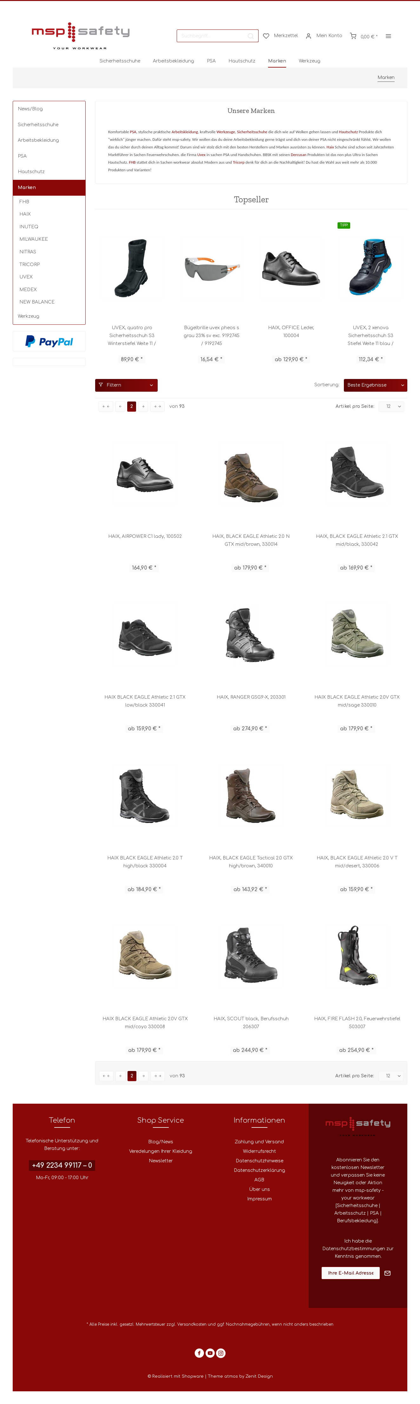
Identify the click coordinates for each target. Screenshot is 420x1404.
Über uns (259, 1189)
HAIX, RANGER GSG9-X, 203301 (251, 697)
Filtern (110, 385)
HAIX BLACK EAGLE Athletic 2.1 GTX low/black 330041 (145, 701)
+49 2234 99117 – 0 (62, 1165)
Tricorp (239, 162)
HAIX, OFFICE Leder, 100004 (291, 331)
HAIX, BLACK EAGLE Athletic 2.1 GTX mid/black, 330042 (357, 540)
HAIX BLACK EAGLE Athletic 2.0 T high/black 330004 (145, 862)
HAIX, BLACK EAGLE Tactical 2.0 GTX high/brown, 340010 (251, 862)
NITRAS (27, 252)
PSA (22, 156)
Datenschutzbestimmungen (353, 1248)
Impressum (259, 1199)
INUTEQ (28, 227)
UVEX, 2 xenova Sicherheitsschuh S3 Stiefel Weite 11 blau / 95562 (371, 336)
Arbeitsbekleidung (38, 140)
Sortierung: (326, 384)
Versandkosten (192, 1324)
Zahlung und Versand (259, 1142)
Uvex (201, 154)
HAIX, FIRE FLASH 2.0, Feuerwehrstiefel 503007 (357, 1022)
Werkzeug (28, 316)
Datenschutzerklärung (259, 1170)
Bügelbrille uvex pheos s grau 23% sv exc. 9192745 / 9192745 (212, 335)
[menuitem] (218, 35)
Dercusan (298, 154)
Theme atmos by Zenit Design (240, 1376)
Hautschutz (31, 171)
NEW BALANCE (37, 302)
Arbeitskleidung (185, 131)
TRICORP (29, 264)
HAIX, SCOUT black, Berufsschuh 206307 (251, 1022)
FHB (24, 201)
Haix (330, 147)
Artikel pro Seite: (355, 406)
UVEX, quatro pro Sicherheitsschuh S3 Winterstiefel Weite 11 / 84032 (132, 336)
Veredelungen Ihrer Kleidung (160, 1151)
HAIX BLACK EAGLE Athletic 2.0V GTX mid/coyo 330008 (145, 1022)
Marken (27, 187)
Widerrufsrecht (259, 1151)
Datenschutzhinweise (259, 1161)
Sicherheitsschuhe (38, 124)
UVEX (26, 277)
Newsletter (161, 1161)
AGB (259, 1180)
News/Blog (30, 109)
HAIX (25, 214)
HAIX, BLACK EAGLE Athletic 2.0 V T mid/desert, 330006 (357, 862)
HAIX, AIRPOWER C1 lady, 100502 (145, 536)
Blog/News (160, 1142)
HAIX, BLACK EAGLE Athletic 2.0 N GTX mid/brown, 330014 (251, 540)
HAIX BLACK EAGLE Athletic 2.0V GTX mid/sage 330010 (357, 701)
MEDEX (28, 289)
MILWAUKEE (33, 239)
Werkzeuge (225, 131)
